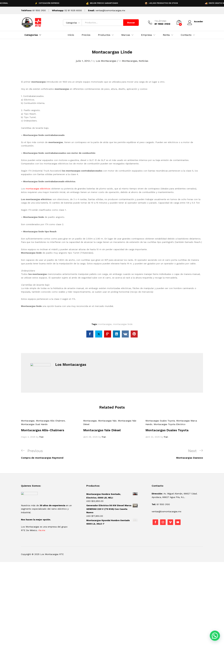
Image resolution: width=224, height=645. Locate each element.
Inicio (71, 35)
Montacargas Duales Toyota (160, 420)
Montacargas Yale (107, 420)
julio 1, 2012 (83, 60)
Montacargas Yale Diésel (102, 430)
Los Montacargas (106, 60)
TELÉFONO (160, 21)
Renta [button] (166, 35)
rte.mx (41, 530)
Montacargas (129, 60)
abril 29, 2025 (90, 437)
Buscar (131, 22)
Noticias (143, 60)
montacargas (105, 324)
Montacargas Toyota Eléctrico (169, 424)
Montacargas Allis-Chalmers (50, 420)
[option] (50, 429)
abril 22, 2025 (152, 437)
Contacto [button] (186, 35)
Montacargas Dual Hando (34, 424)
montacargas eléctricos (38, 188)
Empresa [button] (146, 35)
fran (41, 437)
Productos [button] (104, 35)
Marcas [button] (125, 35)
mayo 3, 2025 (28, 437)
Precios (86, 35)
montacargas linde (123, 324)
